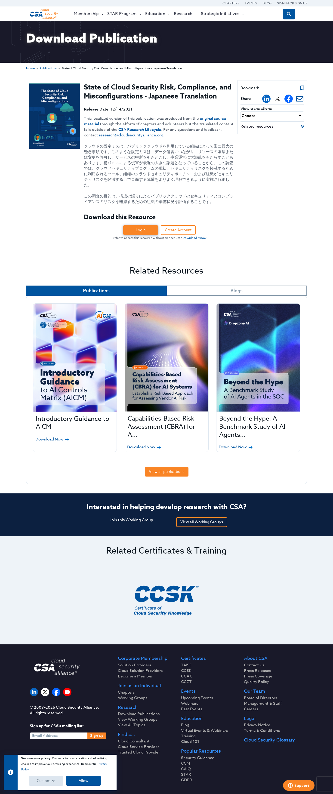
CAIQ (186, 769)
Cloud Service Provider (138, 747)
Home (30, 68)
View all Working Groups (201, 522)
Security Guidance (197, 758)
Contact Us (254, 665)
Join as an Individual (139, 686)
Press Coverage (258, 676)
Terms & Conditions (262, 730)
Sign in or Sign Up (292, 3)
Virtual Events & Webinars (204, 730)
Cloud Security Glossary (269, 740)
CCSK (186, 671)
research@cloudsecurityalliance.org (131, 135)
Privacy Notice (257, 725)
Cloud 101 (190, 742)
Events (251, 3)
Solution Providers (134, 665)
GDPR (186, 780)
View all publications (166, 471)
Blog (267, 3)
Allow (83, 781)
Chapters (230, 3)
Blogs (237, 290)
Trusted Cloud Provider (139, 752)
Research (128, 708)
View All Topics (131, 725)
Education (192, 719)
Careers (251, 709)
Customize (46, 781)
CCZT (186, 682)
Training (188, 736)
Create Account (178, 230)
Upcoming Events (197, 698)
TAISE (186, 665)
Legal (250, 719)
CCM (185, 763)
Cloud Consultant (134, 741)
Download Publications (139, 714)
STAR (186, 774)
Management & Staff (263, 703)
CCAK (186, 676)
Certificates (193, 659)
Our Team (254, 691)
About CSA (256, 659)
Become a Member (135, 676)
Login (140, 230)
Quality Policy (256, 682)
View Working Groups (137, 719)
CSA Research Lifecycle (139, 129)
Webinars (189, 703)
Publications (48, 68)
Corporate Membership (142, 659)
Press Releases (257, 671)
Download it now (194, 238)
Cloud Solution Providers (140, 671)
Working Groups (132, 698)
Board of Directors (260, 698)
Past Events (191, 709)
